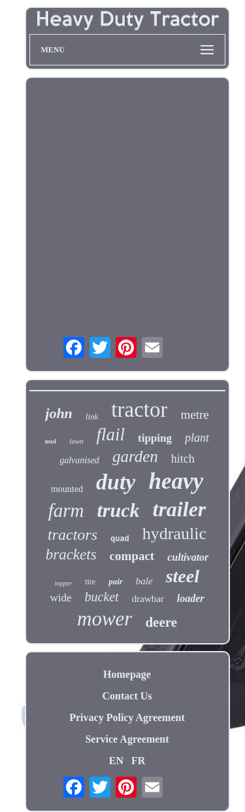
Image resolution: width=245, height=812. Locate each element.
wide (60, 597)
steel (182, 576)
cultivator (187, 557)
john (59, 413)
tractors (72, 534)
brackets (71, 554)
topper (63, 583)
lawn (76, 441)
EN (116, 760)
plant (197, 437)
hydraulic (174, 533)
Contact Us (127, 695)
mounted (67, 489)
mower (104, 618)
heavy (175, 481)
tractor (139, 409)
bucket (101, 597)
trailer (179, 509)
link (92, 416)
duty (115, 482)
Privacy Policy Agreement (127, 717)
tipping (155, 438)
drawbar (148, 598)
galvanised (79, 460)
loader (190, 598)
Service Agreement (127, 739)
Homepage (127, 674)
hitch (183, 458)
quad (119, 539)
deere (161, 622)
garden (135, 456)
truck (118, 510)
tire (90, 581)
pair (115, 581)
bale (144, 581)
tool (50, 441)
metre (194, 414)
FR (138, 760)
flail (111, 434)
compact (132, 556)
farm (66, 510)
